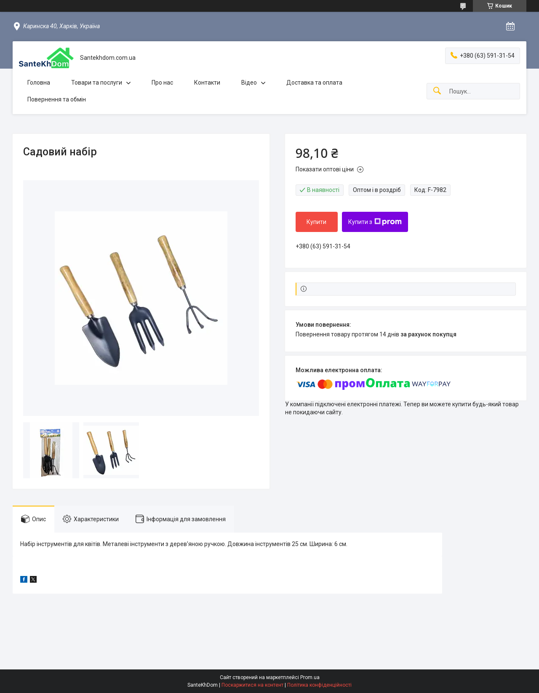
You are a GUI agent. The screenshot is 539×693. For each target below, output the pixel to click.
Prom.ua (310, 677)
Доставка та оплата (314, 82)
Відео (249, 82)
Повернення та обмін (56, 99)
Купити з (375, 222)
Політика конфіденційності (319, 685)
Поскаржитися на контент (252, 685)
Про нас (162, 82)
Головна (38, 82)
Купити (316, 222)
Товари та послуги (96, 82)
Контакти (207, 82)
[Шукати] (437, 91)
